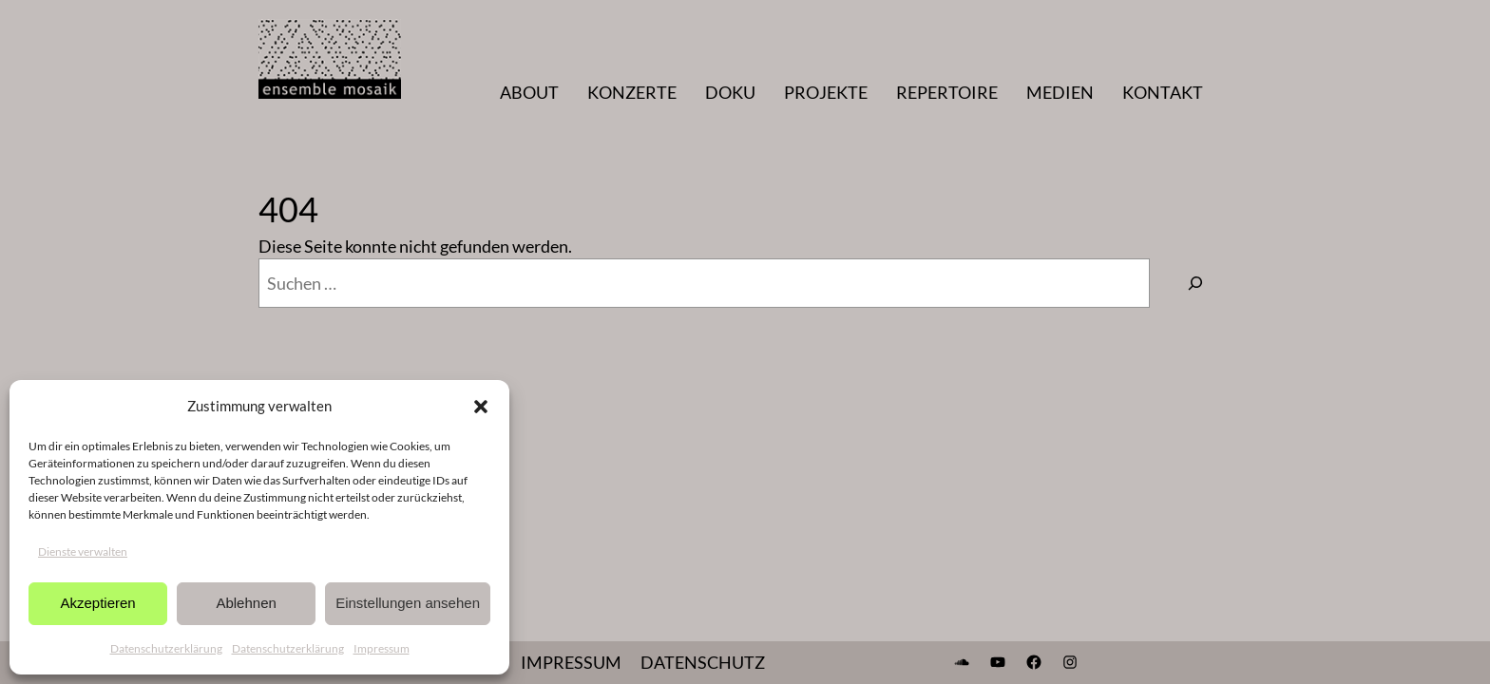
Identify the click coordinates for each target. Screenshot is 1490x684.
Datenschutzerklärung (166, 648)
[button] (480, 406)
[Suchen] (1195, 283)
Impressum (381, 648)
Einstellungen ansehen (407, 603)
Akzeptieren (97, 603)
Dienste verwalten (82, 551)
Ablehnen (246, 603)
